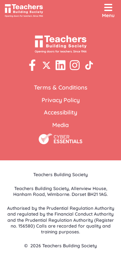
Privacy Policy (61, 100)
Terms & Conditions (60, 87)
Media (60, 125)
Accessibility (60, 112)
